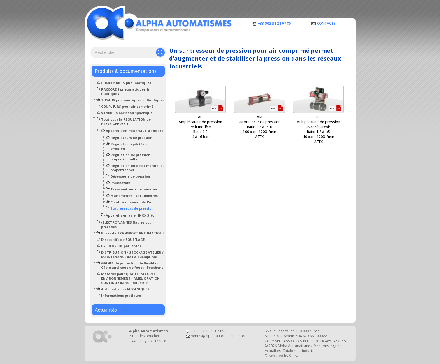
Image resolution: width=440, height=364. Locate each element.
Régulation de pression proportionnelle (130, 157)
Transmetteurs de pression (134, 189)
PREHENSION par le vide (121, 246)
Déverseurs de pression (130, 176)
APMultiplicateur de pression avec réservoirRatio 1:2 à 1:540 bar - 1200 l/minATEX (318, 129)
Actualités (106, 310)
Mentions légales (327, 345)
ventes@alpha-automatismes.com (219, 335)
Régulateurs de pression (131, 137)
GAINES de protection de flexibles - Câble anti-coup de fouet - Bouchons (132, 265)
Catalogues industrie (300, 350)
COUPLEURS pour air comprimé (127, 106)
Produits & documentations (126, 71)
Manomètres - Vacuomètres (134, 195)
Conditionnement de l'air (132, 202)
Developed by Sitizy (281, 355)
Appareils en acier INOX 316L (130, 215)
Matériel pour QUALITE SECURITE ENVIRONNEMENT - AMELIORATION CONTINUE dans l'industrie (130, 278)
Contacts (326, 23)
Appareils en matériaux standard (135, 130)
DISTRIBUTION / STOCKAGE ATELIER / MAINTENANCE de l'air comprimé (132, 254)
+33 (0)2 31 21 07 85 (274, 23)
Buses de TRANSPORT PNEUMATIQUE (132, 233)
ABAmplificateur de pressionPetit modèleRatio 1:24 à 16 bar (200, 126)
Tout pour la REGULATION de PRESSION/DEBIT (126, 121)
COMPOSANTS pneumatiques (126, 83)
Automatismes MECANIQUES (125, 289)
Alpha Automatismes (295, 345)
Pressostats (120, 183)
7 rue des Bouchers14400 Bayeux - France (147, 338)
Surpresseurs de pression (132, 208)
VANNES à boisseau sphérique (126, 113)
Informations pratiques (121, 295)
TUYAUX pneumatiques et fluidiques (132, 100)
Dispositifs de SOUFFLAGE (123, 239)
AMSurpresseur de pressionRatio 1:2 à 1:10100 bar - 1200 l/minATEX (259, 126)
